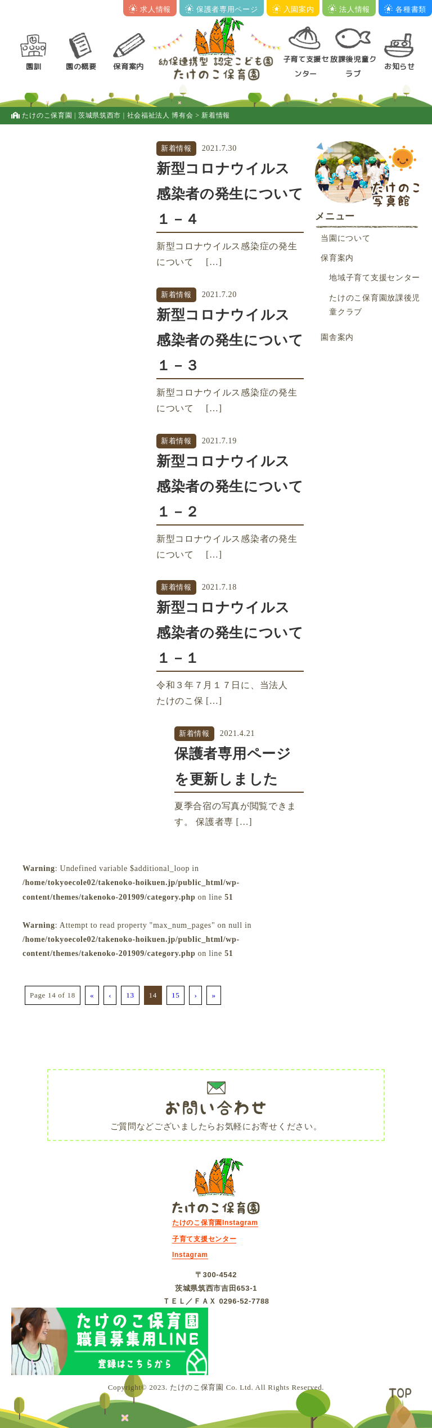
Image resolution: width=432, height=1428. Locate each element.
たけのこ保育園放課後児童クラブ (374, 305)
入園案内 (293, 9)
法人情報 (349, 9)
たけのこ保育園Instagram (215, 1223)
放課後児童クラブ (353, 66)
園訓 (33, 66)
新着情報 (176, 148)
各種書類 (405, 9)
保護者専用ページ (221, 9)
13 (130, 995)
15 (175, 995)
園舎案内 (337, 337)
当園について (345, 238)
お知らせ (399, 66)
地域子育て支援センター (374, 277)
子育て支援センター (306, 66)
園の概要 (81, 66)
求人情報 (150, 9)
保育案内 (128, 66)
